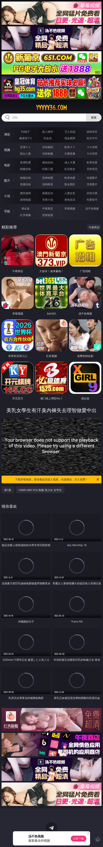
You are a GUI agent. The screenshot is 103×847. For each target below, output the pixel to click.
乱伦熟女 (69, 169)
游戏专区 (92, 131)
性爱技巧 (92, 199)
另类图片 (92, 184)
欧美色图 (69, 178)
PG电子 (25, 131)
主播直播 (69, 153)
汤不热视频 (92, 208)
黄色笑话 (69, 199)
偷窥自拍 (25, 178)
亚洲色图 (47, 178)
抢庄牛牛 (92, 138)
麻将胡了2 (25, 138)
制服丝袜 (25, 169)
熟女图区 (69, 184)
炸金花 (48, 138)
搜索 (93, 117)
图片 (7, 180)
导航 (7, 211)
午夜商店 (47, 208)
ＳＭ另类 (92, 153)
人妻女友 (69, 193)
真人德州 (47, 131)
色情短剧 (47, 215)
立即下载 (78, 838)
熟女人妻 (25, 153)
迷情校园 (25, 199)
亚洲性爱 (25, 162)
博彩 (7, 134)
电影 (7, 165)
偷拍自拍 (47, 162)
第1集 (7, 490)
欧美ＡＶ (69, 147)
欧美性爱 (92, 162)
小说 (7, 196)
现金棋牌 (69, 138)
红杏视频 (25, 215)
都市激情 (25, 193)
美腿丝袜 (25, 184)
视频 (7, 150)
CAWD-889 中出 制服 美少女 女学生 (40, 490)
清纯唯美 (47, 184)
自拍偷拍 (47, 147)
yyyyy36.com (51, 108)
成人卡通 (69, 162)
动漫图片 (92, 178)
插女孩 (25, 208)
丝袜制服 (47, 153)
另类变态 (92, 169)
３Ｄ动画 (92, 147)
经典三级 (47, 169)
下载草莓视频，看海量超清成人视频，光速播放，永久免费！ (57, 479)
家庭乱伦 (47, 193)
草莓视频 (69, 208)
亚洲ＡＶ (25, 147)
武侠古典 (92, 193)
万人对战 (69, 131)
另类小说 (47, 199)
